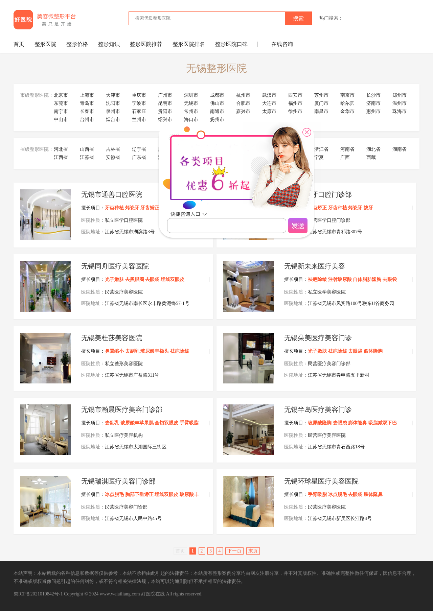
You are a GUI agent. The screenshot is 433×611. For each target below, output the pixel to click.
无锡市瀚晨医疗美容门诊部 (121, 409)
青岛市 (87, 103)
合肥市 (243, 103)
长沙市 (373, 95)
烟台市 (113, 119)
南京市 (347, 95)
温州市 (399, 103)
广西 (345, 157)
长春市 (87, 111)
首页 (19, 44)
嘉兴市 (243, 111)
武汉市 (269, 95)
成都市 (217, 95)
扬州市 (217, 119)
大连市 (269, 103)
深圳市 (191, 95)
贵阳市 (165, 111)
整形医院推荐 (146, 44)
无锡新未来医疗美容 (314, 266)
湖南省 (399, 149)
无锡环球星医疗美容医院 (321, 481)
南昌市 (321, 111)
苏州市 (321, 95)
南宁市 (61, 111)
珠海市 (399, 111)
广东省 (139, 157)
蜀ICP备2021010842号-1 (38, 593)
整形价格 (77, 44)
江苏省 (87, 157)
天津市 (113, 95)
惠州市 (373, 111)
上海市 (87, 95)
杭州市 (243, 95)
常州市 (191, 111)
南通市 (217, 111)
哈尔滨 (347, 103)
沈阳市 (113, 103)
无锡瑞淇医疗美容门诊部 (118, 481)
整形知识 (109, 44)
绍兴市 (165, 119)
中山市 (61, 119)
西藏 (371, 157)
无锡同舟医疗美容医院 (115, 266)
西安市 (295, 95)
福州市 (295, 103)
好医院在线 (153, 593)
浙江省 (321, 149)
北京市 (61, 95)
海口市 (191, 119)
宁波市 (139, 103)
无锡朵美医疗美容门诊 (318, 338)
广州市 (165, 95)
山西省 (87, 149)
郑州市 (399, 95)
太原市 (269, 111)
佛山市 (217, 103)
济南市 (373, 103)
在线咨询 (282, 44)
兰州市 (139, 119)
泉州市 (113, 111)
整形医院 (45, 44)
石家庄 (139, 111)
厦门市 (321, 103)
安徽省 (113, 157)
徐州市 (295, 111)
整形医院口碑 (231, 44)
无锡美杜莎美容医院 (111, 338)
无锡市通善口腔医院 (111, 194)
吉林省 (113, 149)
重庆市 (139, 95)
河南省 (347, 149)
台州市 (87, 119)
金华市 (347, 111)
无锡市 (191, 103)
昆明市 (165, 103)
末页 (253, 551)
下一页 (234, 551)
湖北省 (373, 149)
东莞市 (61, 103)
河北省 (61, 149)
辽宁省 (139, 149)
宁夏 (319, 157)
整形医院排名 (189, 44)
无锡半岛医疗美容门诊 (318, 409)
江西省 (61, 157)
